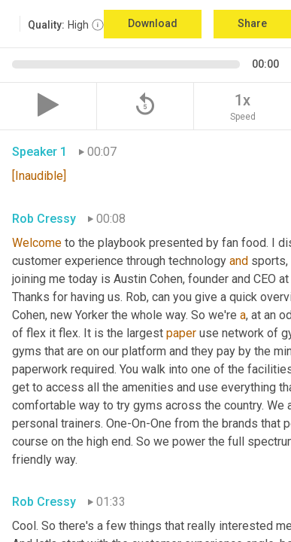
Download (152, 23)
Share (252, 23)
